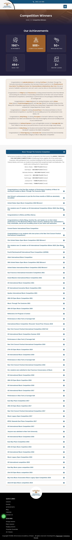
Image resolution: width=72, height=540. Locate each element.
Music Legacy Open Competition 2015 (20, 457)
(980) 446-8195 (39, 2)
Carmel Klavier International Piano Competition (23, 228)
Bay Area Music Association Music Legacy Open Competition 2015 (29, 477)
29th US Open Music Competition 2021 (20, 298)
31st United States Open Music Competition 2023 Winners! (27, 240)
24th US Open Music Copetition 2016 (19, 447)
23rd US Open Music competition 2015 (20, 472)
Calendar (8, 512)
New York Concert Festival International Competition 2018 (26, 365)
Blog (7, 509)
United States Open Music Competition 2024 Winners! (25, 203)
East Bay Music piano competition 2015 (20, 467)
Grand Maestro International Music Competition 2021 (25, 277)
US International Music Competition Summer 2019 (24, 334)
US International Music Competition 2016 (21, 436)
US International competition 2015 (19, 462)
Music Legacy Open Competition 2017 (20, 416)
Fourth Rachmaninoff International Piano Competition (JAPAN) (28, 252)
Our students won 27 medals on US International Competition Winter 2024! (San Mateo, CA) (36, 209)
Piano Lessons (10, 524)
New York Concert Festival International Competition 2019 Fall (28, 329)
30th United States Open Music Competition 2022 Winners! (27, 262)
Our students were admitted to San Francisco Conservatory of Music (30, 370)
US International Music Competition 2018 (21, 375)
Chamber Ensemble (12, 529)
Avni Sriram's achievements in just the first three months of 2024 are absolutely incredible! (34, 197)
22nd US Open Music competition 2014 (20, 482)
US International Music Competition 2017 (21, 390)
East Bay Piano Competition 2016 (18, 441)
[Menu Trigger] (65, 6)
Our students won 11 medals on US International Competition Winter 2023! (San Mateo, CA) (36, 246)
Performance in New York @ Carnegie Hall (21, 318)
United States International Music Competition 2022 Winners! (27, 267)
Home (27, 20)
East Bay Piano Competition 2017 (18, 400)
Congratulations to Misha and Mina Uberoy (21, 215)
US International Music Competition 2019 (21, 354)
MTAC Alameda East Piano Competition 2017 (22, 421)
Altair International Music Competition (20, 257)
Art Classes (9, 532)
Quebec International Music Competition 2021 (22, 293)
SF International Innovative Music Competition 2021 (24, 288)
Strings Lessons (10, 521)
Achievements (10, 507)
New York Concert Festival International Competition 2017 (26, 411)
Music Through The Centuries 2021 (19, 303)
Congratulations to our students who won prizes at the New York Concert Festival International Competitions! (34, 234)
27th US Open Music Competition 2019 (20, 349)
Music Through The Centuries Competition (36, 152)
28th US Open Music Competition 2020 (20, 308)
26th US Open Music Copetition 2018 (19, 380)
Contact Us (9, 515)
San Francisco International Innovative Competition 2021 (26, 272)
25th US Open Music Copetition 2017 (19, 406)
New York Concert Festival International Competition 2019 (26, 344)
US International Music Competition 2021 (21, 283)
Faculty (8, 504)
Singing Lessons (10, 527)
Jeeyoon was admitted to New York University (22, 431)
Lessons (8, 502)
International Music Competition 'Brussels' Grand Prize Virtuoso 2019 (30, 324)
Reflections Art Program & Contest (19, 313)
